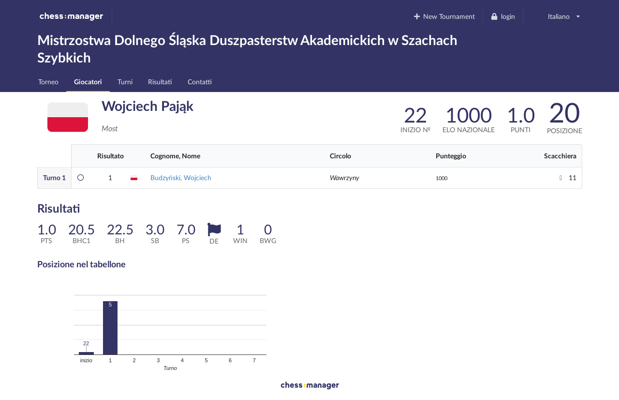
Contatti (200, 81)
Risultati (160, 81)
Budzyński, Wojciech (180, 177)
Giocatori (88, 81)
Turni (125, 81)
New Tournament (444, 16)
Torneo (48, 81)
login (502, 16)
